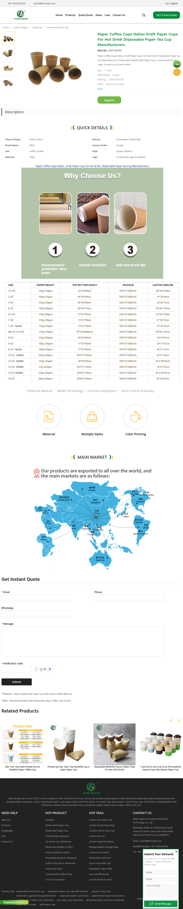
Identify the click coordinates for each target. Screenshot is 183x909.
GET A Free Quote (166, 15)
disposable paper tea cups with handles (68, 891)
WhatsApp (7, 608)
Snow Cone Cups (53, 868)
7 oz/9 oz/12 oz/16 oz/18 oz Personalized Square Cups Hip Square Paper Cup (160, 768)
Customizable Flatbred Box (58, 874)
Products (6, 825)
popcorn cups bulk (101, 891)
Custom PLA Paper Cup (100, 819)
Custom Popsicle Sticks (100, 879)
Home (6, 27)
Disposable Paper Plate (100, 868)
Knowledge (7, 830)
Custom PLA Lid (97, 836)
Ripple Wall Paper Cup (56, 830)
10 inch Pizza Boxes (55, 879)
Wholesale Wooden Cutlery (59, 847)
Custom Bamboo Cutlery (57, 852)
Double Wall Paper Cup (58, 27)
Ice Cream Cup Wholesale (58, 841)
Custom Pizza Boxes (99, 852)
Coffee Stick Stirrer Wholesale (60, 863)
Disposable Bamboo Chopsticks (61, 857)
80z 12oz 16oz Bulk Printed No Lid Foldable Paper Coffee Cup (22, 768)
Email (6, 592)
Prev (5, 93)
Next (11, 93)
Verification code (12, 663)
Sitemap (49, 819)
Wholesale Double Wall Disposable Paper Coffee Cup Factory (40, 700)
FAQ (4, 836)
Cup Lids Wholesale (99, 874)
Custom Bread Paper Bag (101, 825)
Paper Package (20, 27)
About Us (6, 819)
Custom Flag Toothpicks (57, 836)
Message (7, 624)
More (100, 88)
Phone (98, 592)
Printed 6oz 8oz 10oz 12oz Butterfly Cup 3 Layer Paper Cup (68, 768)
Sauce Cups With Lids (100, 863)
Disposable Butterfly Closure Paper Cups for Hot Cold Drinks (114, 768)
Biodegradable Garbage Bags (104, 847)
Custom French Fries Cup (101, 830)
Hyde (177, 72)
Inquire (109, 100)
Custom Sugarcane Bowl (101, 841)
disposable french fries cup (30, 891)
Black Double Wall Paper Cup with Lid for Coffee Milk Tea (43, 693)
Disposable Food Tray (100, 857)
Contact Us (7, 841)
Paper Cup (37, 27)
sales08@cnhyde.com (45, 3)
